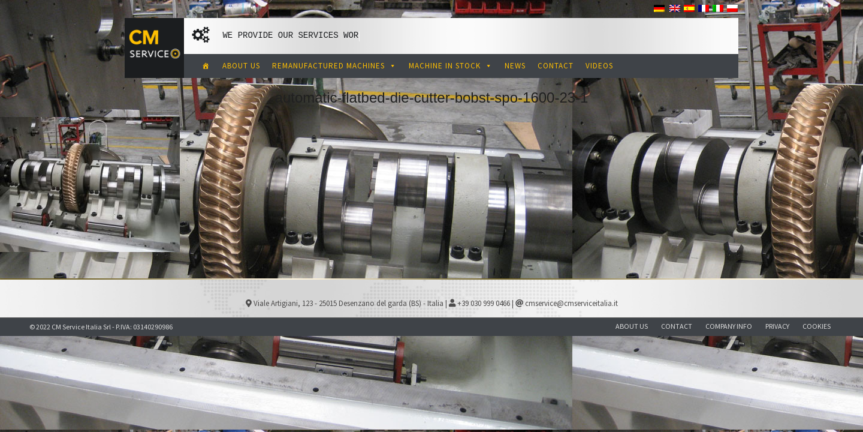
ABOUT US (241, 66)
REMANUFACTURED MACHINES (334, 66)
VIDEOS (599, 66)
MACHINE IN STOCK (451, 66)
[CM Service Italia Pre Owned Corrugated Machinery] (206, 66)
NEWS (515, 66)
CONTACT (556, 66)
